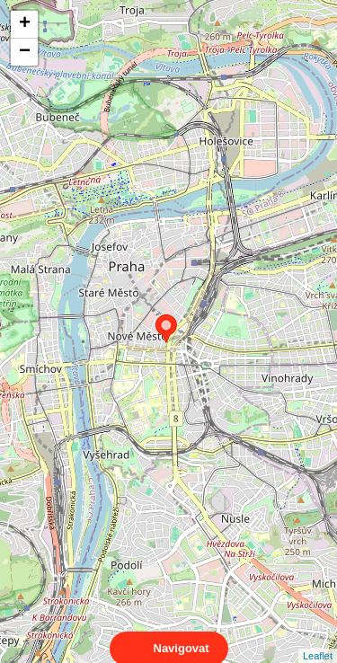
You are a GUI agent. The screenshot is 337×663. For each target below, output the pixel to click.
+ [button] (25, 24)
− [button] (25, 52)
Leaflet (318, 639)
